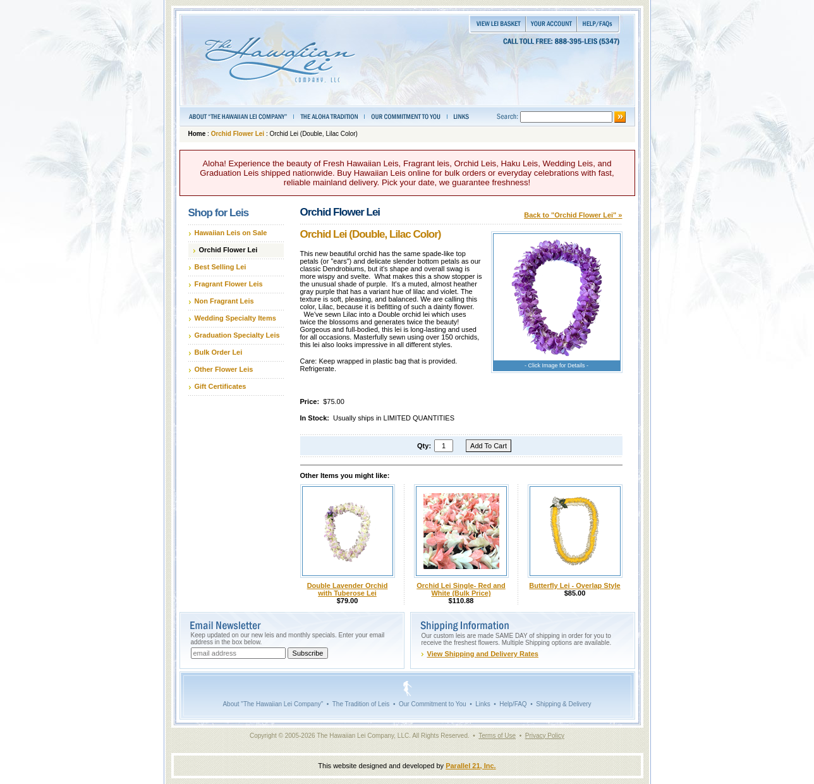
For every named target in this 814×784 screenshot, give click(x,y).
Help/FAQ (512, 704)
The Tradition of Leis (361, 704)
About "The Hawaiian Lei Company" (272, 704)
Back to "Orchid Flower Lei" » (573, 215)
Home (197, 133)
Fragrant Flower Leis (229, 284)
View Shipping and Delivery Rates (482, 654)
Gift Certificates (220, 386)
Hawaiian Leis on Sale (231, 232)
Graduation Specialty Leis (237, 335)
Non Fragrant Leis (224, 301)
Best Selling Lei (220, 267)
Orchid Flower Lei (237, 133)
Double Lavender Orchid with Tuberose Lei (347, 589)
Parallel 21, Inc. (471, 765)
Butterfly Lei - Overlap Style (574, 585)
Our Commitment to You (432, 704)
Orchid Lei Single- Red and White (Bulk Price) (461, 589)
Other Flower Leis (224, 369)
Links (482, 704)
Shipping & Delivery (563, 704)
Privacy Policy (544, 735)
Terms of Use (497, 735)
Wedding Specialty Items (235, 318)
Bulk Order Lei (219, 352)
